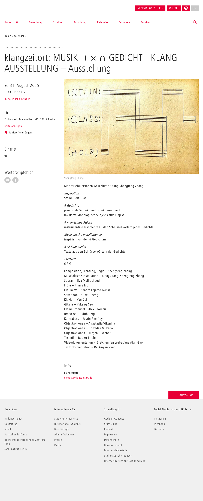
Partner (58, 445)
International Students (67, 424)
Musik (8, 429)
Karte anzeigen (13, 126)
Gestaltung (10, 424)
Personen (124, 22)
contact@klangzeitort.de (78, 377)
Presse (58, 439)
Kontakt (174, 8)
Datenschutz (111, 439)
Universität (11, 22)
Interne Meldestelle (116, 450)
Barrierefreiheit (113, 445)
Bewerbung (36, 22)
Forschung (80, 22)
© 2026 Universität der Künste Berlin (22, 475)
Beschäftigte (61, 429)
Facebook (159, 424)
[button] (195, 22)
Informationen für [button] (149, 8)
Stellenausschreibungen (118, 455)
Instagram (160, 418)
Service (145, 22)
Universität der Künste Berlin (18, 6)
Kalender (102, 22)
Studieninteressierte (66, 418)
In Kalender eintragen (17, 98)
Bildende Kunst (13, 418)
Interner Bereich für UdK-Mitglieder (125, 461)
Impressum (110, 434)
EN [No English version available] (194, 8)
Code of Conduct (114, 418)
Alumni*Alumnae (64, 434)
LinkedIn (159, 429)
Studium (58, 22)
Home (7, 36)
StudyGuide (183, 395)
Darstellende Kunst (15, 434)
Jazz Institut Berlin (15, 449)
